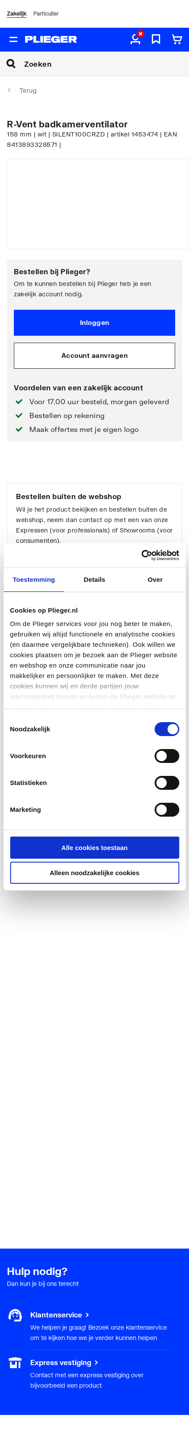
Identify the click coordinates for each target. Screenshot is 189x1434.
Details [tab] (95, 579)
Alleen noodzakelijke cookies (95, 872)
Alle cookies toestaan (94, 847)
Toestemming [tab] (34, 579)
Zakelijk (16, 13)
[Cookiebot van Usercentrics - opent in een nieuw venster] (141, 555)
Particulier (45, 13)
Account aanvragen (94, 355)
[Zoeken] (106, 64)
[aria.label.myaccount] (135, 39)
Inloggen (94, 322)
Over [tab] (155, 579)
